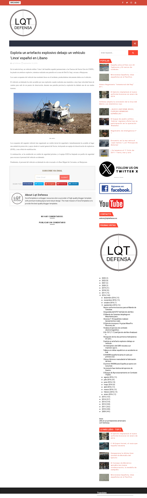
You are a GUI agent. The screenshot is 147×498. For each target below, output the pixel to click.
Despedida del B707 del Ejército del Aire (119, 312)
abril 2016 (108, 387)
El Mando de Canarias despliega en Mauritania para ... (117, 316)
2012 (104, 404)
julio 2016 (108, 380)
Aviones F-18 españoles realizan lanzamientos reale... (116, 320)
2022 (104, 280)
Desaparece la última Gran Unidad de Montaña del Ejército (122, 455)
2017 (104, 293)
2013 (104, 402)
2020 (104, 285)
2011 (104, 407)
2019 (104, 288)
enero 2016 (108, 394)
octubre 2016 (109, 303)
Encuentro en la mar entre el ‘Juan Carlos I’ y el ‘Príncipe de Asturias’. (124, 143)
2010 (104, 409)
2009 (104, 411)
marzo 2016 (109, 389)
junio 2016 (108, 382)
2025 (104, 278)
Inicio (101, 419)
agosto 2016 (109, 377)
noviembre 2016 (110, 300)
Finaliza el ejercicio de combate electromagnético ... (115, 329)
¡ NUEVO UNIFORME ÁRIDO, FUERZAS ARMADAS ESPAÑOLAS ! (122, 111)
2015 (104, 397)
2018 (104, 290)
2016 (104, 295)
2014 (104, 399)
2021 (104, 283)
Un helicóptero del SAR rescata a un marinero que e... (117, 347)
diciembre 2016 (110, 298)
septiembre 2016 (110, 305)
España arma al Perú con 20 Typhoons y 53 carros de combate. (123, 67)
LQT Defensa (104, 423)
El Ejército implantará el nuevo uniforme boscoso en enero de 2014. (124, 94)
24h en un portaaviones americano (112, 421)
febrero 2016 (109, 392)
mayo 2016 (108, 385)
